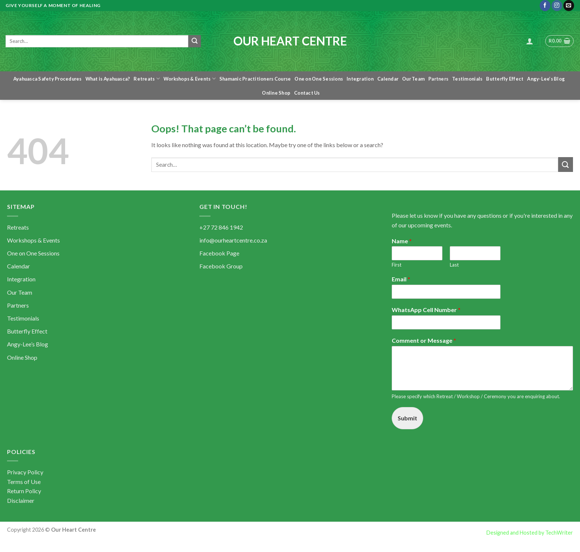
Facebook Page (219, 253)
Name (402, 240)
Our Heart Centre (290, 41)
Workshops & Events (189, 78)
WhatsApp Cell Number (426, 309)
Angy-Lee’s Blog (546, 79)
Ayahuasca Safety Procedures (47, 79)
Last (454, 265)
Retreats (147, 78)
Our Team (413, 79)
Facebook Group (221, 266)
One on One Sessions (318, 79)
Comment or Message (424, 340)
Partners (438, 79)
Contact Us (307, 93)
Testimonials (467, 79)
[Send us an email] (568, 5)
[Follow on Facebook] (545, 5)
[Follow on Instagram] (557, 5)
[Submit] (194, 41)
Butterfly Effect (504, 79)
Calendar (387, 79)
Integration (360, 79)
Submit (407, 417)
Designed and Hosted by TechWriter (529, 532)
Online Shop (276, 93)
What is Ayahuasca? (107, 79)
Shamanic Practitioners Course (255, 79)
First (396, 265)
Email (401, 278)
